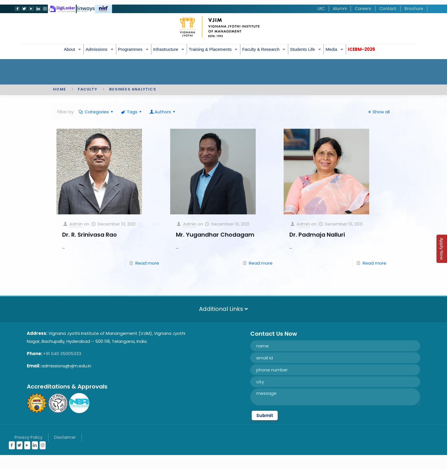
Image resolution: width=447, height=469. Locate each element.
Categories (96, 112)
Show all (378, 112)
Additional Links (223, 309)
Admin (76, 224)
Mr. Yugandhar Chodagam (215, 235)
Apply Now (442, 249)
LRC (321, 8)
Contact (387, 8)
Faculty (87, 89)
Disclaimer (65, 437)
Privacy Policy (28, 437)
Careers (363, 8)
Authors (163, 112)
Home (59, 89)
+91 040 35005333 (62, 354)
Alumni (340, 8)
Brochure (414, 8)
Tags (131, 112)
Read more (147, 263)
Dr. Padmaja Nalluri (317, 235)
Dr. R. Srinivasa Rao (89, 235)
